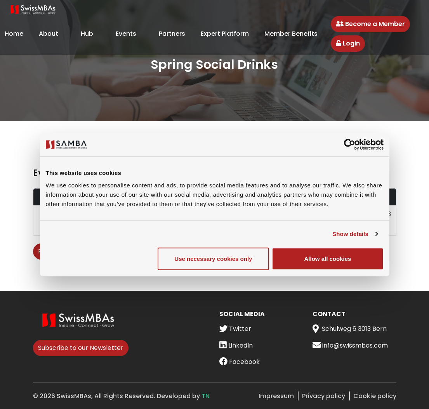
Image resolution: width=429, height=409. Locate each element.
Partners (172, 33)
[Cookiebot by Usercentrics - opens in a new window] (350, 144)
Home (14, 33)
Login (348, 43)
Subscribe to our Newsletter (80, 347)
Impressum (276, 396)
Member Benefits (291, 33)
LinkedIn (236, 345)
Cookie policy (374, 396)
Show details (350, 234)
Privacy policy (323, 396)
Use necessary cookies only (213, 258)
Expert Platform (225, 33)
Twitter (235, 328)
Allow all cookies (327, 258)
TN (205, 396)
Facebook (239, 361)
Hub (87, 33)
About (48, 33)
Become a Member (370, 23)
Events (126, 33)
